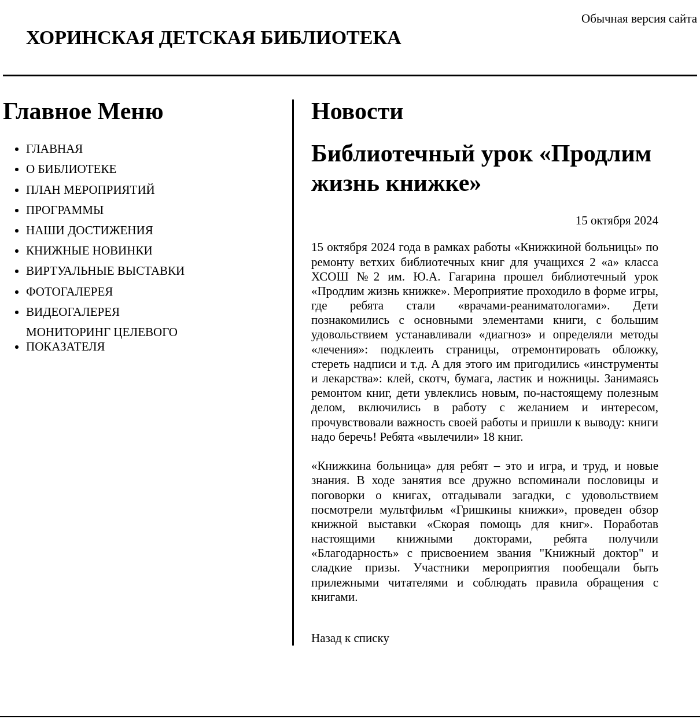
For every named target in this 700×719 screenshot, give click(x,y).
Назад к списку (350, 638)
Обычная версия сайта (639, 18)
